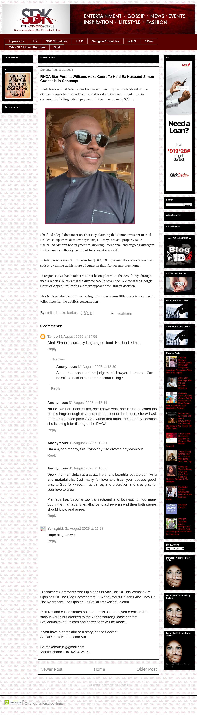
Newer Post (51, 669)
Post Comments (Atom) (109, 685)
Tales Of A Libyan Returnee (27, 47)
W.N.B (132, 41)
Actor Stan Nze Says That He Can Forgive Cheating (185, 383)
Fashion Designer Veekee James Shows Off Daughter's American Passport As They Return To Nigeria (179, 365)
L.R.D (79, 41)
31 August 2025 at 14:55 (78, 336)
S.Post (148, 41)
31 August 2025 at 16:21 (88, 443)
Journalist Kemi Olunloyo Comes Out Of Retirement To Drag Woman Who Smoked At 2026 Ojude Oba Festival (179, 400)
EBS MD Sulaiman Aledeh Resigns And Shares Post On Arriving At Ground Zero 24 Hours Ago (178, 526)
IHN (35, 41)
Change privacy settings (44, 703)
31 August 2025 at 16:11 (88, 403)
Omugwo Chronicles (105, 41)
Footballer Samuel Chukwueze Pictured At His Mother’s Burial (179, 493)
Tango (52, 336)
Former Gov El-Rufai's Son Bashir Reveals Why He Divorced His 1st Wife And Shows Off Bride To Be (179, 421)
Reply (51, 349)
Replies (59, 359)
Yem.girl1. (55, 529)
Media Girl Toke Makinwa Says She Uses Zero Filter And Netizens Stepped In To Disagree (179, 474)
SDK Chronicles (56, 41)
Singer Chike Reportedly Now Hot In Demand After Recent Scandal (178, 440)
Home (99, 669)
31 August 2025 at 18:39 (97, 367)
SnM (57, 47)
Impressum (16, 41)
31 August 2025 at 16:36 (88, 468)
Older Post (147, 669)
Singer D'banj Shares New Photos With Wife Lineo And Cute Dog (185, 456)
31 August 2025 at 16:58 (84, 529)
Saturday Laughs (182, 506)
